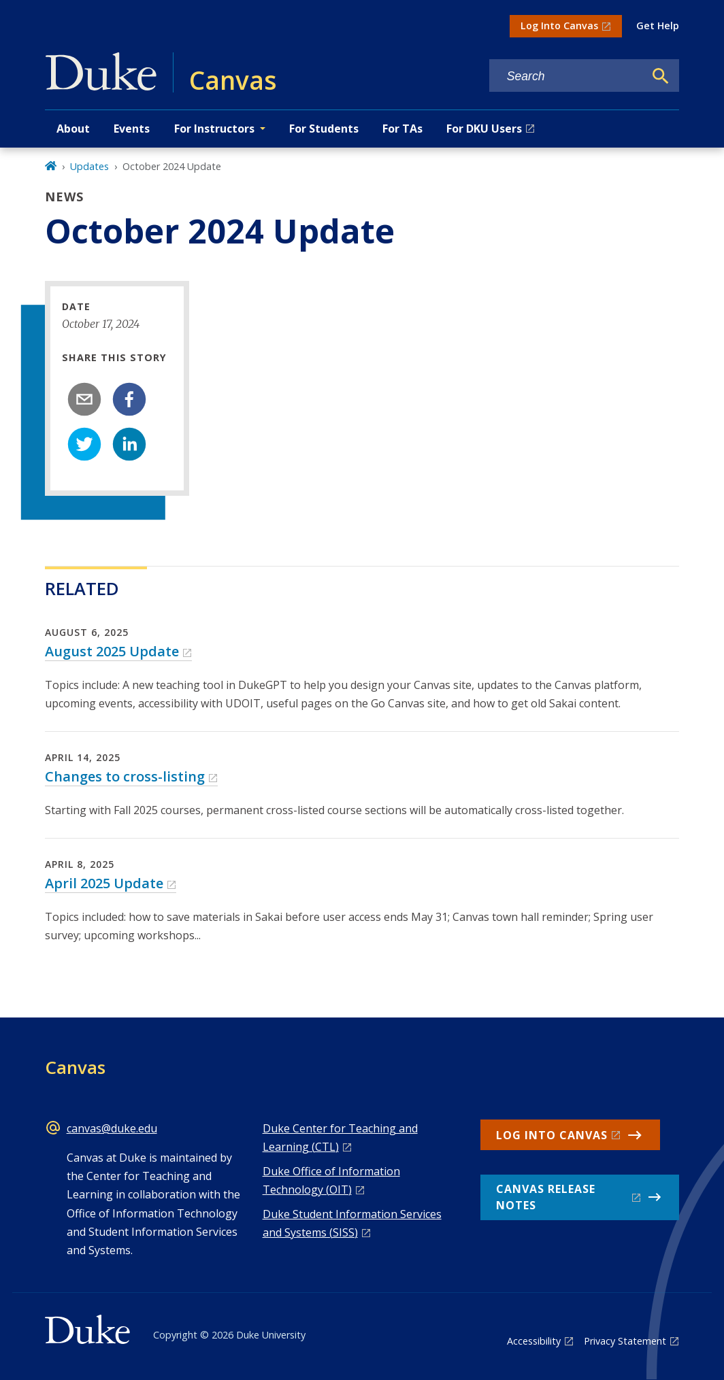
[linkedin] (129, 444)
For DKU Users (484, 128)
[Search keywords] (567, 76)
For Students (324, 128)
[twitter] (84, 444)
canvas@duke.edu (112, 1128)
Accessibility (534, 1340)
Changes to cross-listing (125, 776)
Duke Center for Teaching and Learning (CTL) (340, 1137)
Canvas (75, 1067)
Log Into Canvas (559, 25)
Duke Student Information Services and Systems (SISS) (352, 1223)
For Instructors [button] (214, 128)
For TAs (402, 128)
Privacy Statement (625, 1340)
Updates (89, 166)
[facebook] (129, 399)
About (73, 128)
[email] (84, 399)
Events (132, 128)
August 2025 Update (112, 651)
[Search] (660, 76)
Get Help (657, 25)
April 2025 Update (104, 883)
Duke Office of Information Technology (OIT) (331, 1180)
